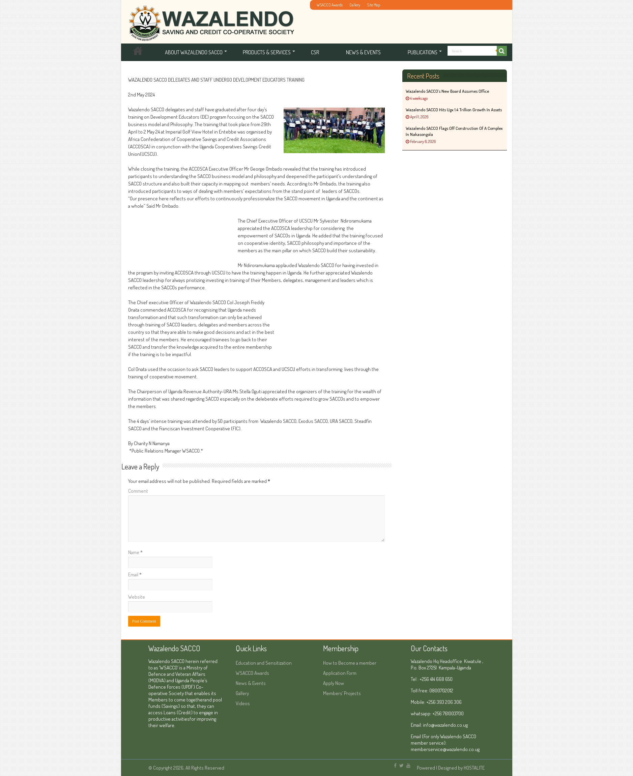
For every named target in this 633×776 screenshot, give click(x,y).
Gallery (354, 4)
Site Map (373, 4)
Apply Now (333, 683)
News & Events (363, 52)
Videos (243, 703)
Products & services (267, 52)
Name (135, 552)
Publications (422, 52)
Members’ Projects (342, 693)
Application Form (339, 673)
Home (137, 52)
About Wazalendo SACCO (194, 52)
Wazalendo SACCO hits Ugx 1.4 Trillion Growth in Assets (454, 109)
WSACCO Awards (330, 4)
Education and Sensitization (264, 663)
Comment (138, 491)
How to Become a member (349, 663)
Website (136, 597)
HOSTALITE (474, 768)
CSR (315, 52)
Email (135, 574)
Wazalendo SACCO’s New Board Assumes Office (447, 91)
